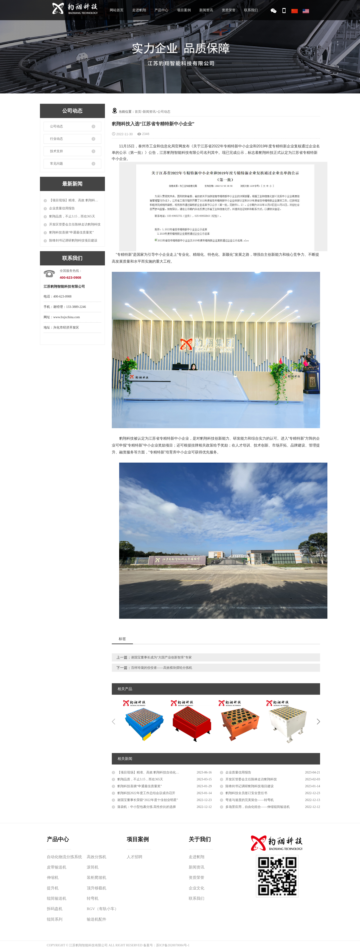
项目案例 (184, 10)
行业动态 (56, 139)
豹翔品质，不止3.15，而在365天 (72, 216)
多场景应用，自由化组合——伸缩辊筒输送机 (257, 807)
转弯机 (92, 898)
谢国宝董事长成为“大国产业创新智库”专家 (161, 657)
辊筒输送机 (56, 898)
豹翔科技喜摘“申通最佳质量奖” (71, 232)
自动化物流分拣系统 (64, 857)
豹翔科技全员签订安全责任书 (246, 793)
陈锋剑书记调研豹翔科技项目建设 (73, 240)
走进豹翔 (139, 10)
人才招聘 (134, 857)
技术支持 (56, 151)
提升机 (53, 888)
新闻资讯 (206, 10)
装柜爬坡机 (96, 877)
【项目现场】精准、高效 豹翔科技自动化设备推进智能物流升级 (75, 200)
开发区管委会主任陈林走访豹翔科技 (75, 224)
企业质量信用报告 (62, 208)
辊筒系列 (54, 919)
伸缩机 (53, 877)
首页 (138, 111)
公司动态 (56, 126)
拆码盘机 (54, 909)
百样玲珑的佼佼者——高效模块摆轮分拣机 (161, 667)
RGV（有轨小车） (102, 909)
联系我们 (251, 10)
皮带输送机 (56, 867)
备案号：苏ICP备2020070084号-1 (166, 945)
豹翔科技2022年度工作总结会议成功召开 (146, 793)
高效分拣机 (96, 857)
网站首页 (117, 10)
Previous (113, 722)
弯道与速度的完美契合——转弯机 (249, 800)
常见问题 (56, 163)
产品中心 (161, 10)
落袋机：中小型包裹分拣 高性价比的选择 (146, 807)
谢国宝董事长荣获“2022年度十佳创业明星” (147, 800)
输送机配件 (96, 919)
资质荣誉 (229, 10)
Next (318, 722)
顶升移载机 (96, 888)
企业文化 (196, 888)
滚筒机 (92, 867)
